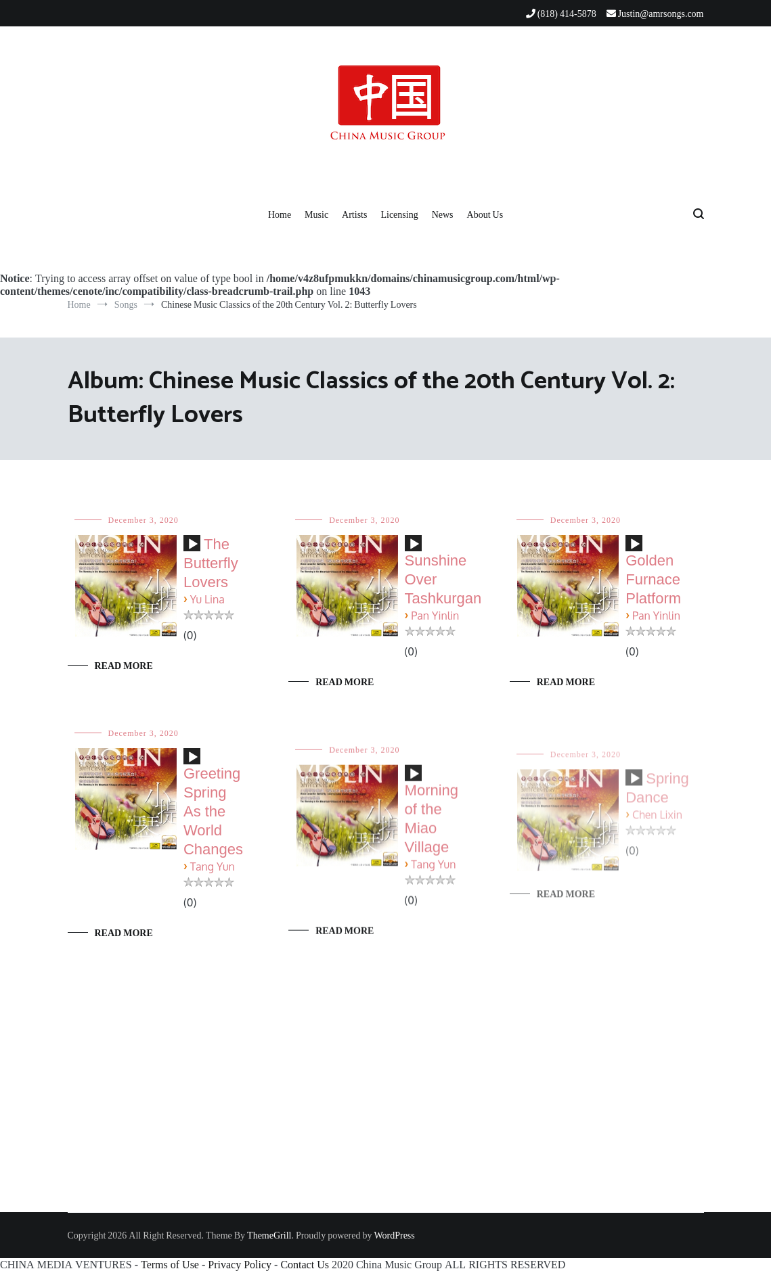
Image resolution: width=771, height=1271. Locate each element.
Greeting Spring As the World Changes (213, 812)
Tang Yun (212, 868)
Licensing (399, 214)
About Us (485, 214)
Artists (354, 214)
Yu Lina (207, 599)
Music (316, 214)
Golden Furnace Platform (653, 579)
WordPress (394, 1235)
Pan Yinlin (435, 615)
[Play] (193, 544)
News (443, 214)
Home (279, 214)
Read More (124, 665)
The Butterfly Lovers (210, 563)
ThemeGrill (269, 1235)
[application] (191, 548)
